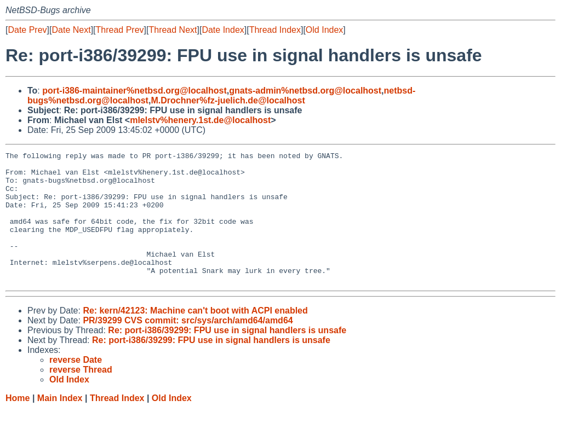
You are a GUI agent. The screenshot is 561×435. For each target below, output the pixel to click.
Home (17, 424)
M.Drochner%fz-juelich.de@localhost (228, 100)
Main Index (60, 424)
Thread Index (275, 29)
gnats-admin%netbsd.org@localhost (305, 90)
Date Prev (27, 29)
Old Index (324, 29)
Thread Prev (120, 29)
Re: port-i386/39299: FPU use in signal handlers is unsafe (227, 356)
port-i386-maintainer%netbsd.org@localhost (134, 90)
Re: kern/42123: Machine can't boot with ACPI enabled (195, 336)
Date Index (223, 29)
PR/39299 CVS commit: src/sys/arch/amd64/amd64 (188, 346)
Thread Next (172, 29)
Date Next (70, 29)
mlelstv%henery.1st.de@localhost (200, 120)
